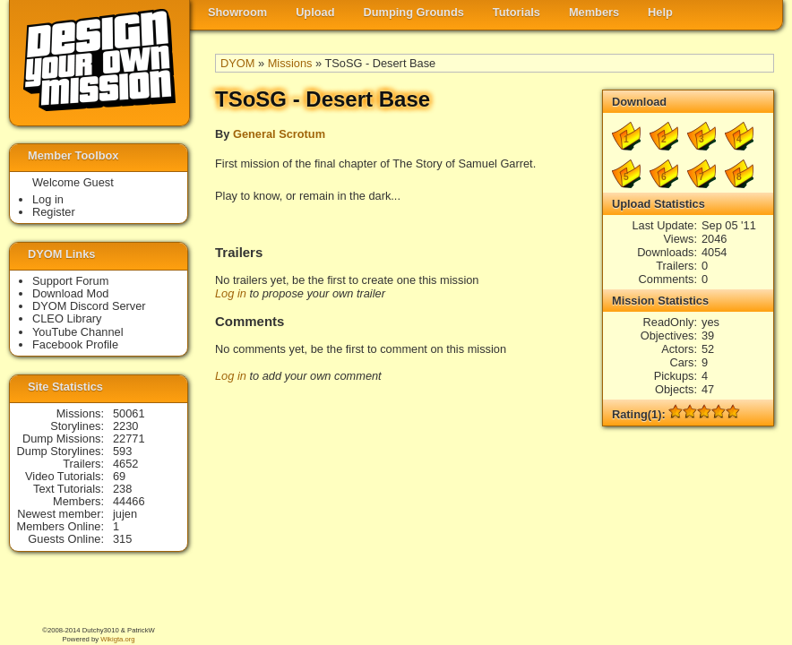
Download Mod (70, 293)
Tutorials (516, 12)
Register (53, 212)
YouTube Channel (78, 332)
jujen (125, 513)
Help (660, 12)
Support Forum (70, 281)
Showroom (237, 12)
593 (122, 451)
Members (594, 12)
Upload (315, 12)
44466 (129, 501)
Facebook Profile (75, 344)
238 (122, 488)
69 (119, 476)
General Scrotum (279, 134)
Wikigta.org (117, 639)
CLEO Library (67, 318)
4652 (125, 463)
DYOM (237, 63)
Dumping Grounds (414, 12)
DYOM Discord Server (89, 306)
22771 (129, 438)
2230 (125, 426)
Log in (230, 293)
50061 (129, 413)
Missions (290, 63)
